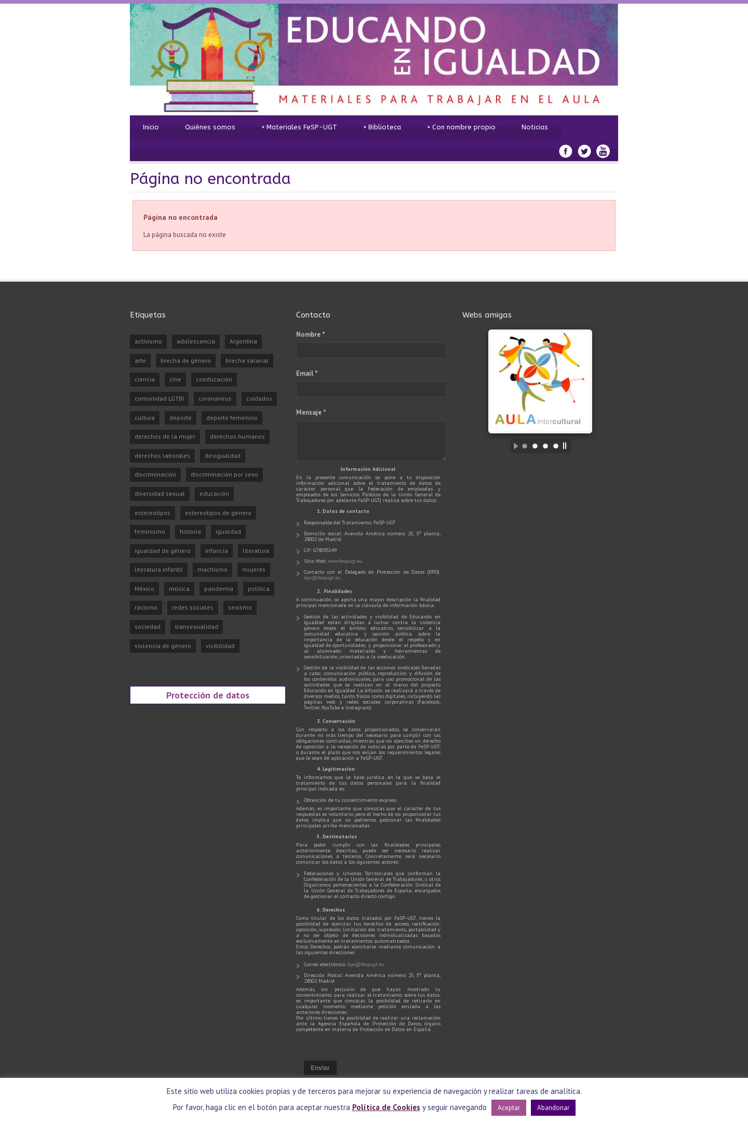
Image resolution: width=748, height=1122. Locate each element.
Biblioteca (382, 127)
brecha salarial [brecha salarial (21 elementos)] (247, 360)
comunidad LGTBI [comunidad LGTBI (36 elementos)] (159, 398)
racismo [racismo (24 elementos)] (146, 607)
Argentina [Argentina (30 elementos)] (243, 341)
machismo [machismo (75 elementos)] (212, 569)
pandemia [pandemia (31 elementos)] (218, 588)
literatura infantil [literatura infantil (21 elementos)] (159, 569)
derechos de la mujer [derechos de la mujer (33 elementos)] (165, 436)
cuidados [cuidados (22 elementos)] (259, 398)
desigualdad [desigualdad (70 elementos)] (223, 455)
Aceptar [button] (509, 1107)
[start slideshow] (513, 446)
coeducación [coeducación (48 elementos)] (214, 379)
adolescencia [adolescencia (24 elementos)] (196, 341)
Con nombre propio (461, 127)
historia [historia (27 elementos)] (190, 531)
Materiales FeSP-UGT (299, 127)
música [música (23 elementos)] (179, 588)
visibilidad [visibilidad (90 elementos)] (220, 646)
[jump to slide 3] (545, 446)
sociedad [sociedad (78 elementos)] (148, 626)
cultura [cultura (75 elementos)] (145, 417)
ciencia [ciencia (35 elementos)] (145, 379)
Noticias (535, 127)
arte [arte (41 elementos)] (140, 360)
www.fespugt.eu (345, 561)
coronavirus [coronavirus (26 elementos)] (215, 398)
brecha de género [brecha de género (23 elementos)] (186, 360)
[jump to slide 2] (535, 446)
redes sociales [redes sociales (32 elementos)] (192, 607)
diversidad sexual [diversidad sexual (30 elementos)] (160, 493)
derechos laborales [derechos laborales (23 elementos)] (162, 455)
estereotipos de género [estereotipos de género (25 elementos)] (218, 513)
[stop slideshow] (567, 446)
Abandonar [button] (553, 1107)
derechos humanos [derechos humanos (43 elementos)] (237, 436)
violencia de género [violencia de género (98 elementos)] (163, 646)
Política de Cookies (386, 1107)
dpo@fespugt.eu (322, 577)
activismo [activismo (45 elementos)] (148, 341)
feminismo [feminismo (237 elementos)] (150, 531)
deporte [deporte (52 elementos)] (180, 417)
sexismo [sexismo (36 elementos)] (240, 607)
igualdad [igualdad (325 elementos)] (228, 531)
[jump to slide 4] (556, 446)
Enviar (320, 1068)
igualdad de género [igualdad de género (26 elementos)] (163, 551)
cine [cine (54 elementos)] (175, 379)
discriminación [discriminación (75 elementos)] (155, 474)
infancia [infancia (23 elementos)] (216, 551)
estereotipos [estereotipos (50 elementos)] (152, 513)
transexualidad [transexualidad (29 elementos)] (196, 626)
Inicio (151, 127)
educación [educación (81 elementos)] (214, 493)
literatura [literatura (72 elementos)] (256, 551)
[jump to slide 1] (524, 446)
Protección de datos (207, 695)
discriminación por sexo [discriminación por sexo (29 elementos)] (224, 474)
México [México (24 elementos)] (144, 588)
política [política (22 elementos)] (259, 588)
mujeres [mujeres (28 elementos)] (253, 569)
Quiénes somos (210, 127)
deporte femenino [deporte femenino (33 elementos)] (232, 417)
